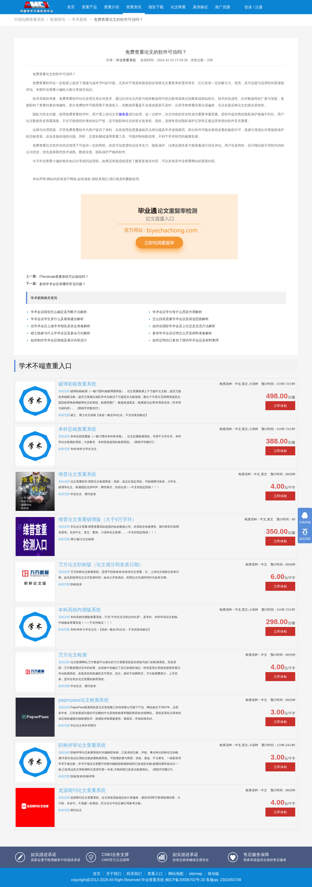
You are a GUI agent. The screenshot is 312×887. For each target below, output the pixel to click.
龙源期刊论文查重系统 (82, 790)
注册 (259, 7)
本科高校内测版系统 (79, 609)
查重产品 (89, 7)
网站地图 (175, 874)
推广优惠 (222, 7)
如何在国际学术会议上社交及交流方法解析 (183, 326)
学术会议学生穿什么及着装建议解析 (57, 319)
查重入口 (155, 874)
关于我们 (113, 874)
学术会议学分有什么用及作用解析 (177, 312)
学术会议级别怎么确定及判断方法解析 (59, 312)
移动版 (213, 874)
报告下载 (156, 7)
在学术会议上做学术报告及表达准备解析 (60, 326)
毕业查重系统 (126, 60)
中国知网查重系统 (29, 19)
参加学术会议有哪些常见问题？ (62, 284)
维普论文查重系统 (77, 474)
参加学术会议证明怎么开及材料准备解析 (182, 333)
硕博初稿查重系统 (77, 384)
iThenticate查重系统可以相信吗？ (63, 276)
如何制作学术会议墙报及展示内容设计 (59, 340)
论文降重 (178, 7)
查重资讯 (133, 7)
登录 (248, 7)
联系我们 (134, 874)
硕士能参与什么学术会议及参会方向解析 (60, 333)
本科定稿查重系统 (77, 429)
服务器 (124, 114)
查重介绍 (111, 7)
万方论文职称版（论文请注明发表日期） (100, 564)
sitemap (195, 874)
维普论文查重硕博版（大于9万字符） (97, 519)
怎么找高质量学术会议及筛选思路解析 (180, 319)
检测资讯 (58, 19)
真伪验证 (200, 7)
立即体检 (280, 406)
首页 (71, 7)
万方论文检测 (72, 654)
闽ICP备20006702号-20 (185, 880)
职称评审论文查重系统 (82, 745)
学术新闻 (80, 19)
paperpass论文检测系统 (83, 700)
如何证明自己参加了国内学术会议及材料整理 (185, 340)
